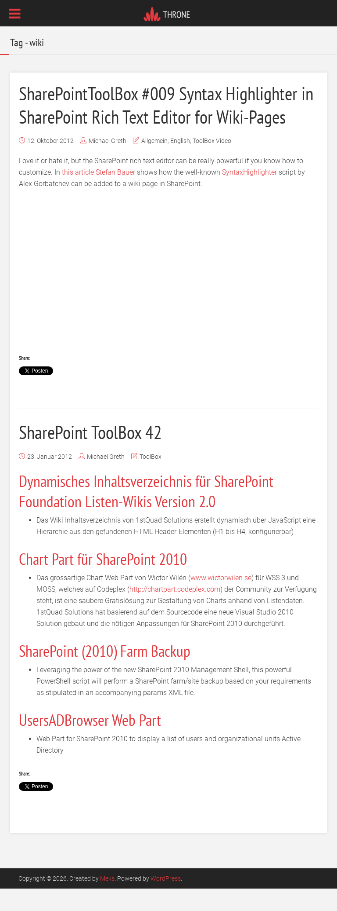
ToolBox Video (212, 163)
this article (78, 194)
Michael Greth (107, 163)
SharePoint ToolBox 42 (95, 454)
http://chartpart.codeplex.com (174, 611)
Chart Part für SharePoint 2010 (103, 581)
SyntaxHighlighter (249, 194)
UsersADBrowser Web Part (90, 742)
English (180, 163)
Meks (107, 900)
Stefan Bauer (115, 194)
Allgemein (154, 163)
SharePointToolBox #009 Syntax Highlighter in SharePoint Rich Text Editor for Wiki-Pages (167, 115)
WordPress (166, 900)
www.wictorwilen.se (220, 600)
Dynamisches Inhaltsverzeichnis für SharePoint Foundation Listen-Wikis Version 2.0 (146, 513)
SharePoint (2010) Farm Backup (104, 672)
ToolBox (150, 478)
